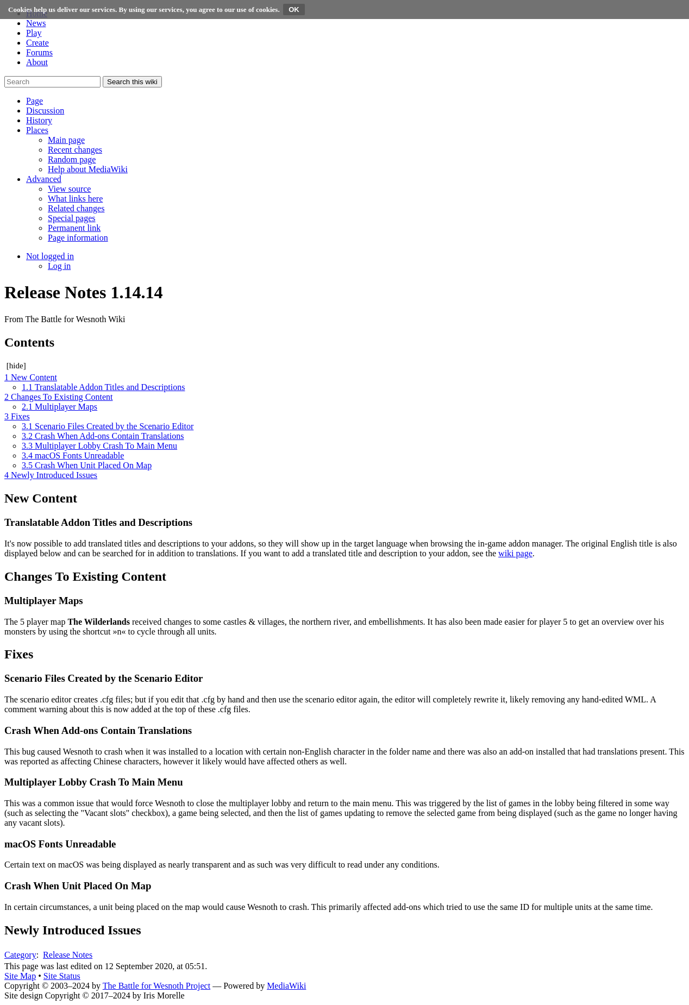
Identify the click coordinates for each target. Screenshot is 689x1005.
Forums (39, 52)
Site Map (20, 976)
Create (37, 42)
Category (20, 954)
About (37, 62)
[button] (34, 100)
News (36, 23)
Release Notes (67, 954)
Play (33, 32)
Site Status (61, 976)
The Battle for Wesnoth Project (156, 985)
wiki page (515, 553)
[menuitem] (66, 140)
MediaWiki (286, 985)
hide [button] (16, 365)
